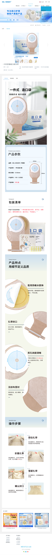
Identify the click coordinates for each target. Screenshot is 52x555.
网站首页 (17, 5)
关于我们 (23, 5)
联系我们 (47, 5)
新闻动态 (37, 5)
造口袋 (48, 25)
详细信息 (6, 78)
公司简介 (8, 537)
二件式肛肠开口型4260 (41, 528)
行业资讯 (32, 539)
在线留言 (8, 539)
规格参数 (13, 78)
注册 (49, 1)
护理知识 (32, 541)
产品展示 (30, 5)
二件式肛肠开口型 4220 (26, 528)
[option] (26, 45)
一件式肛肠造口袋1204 (10, 528)
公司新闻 (32, 537)
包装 (18, 78)
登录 (46, 1)
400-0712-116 (26, 543)
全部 (3, 28)
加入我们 (43, 5)
